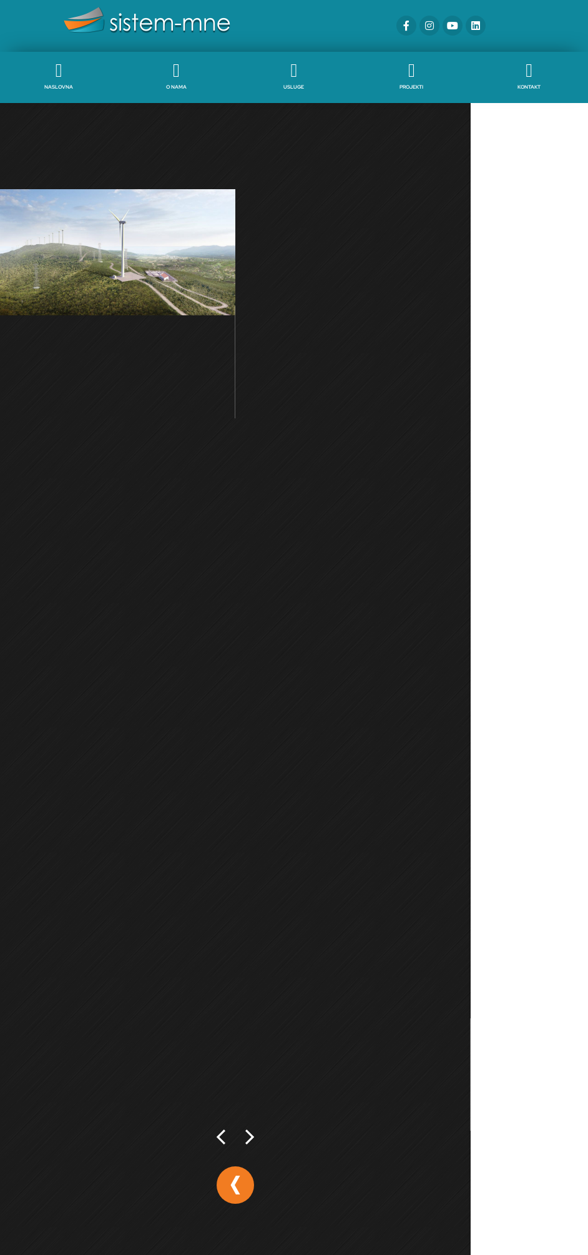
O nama (176, 87)
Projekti (411, 87)
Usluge (293, 87)
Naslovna (58, 87)
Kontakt (529, 87)
